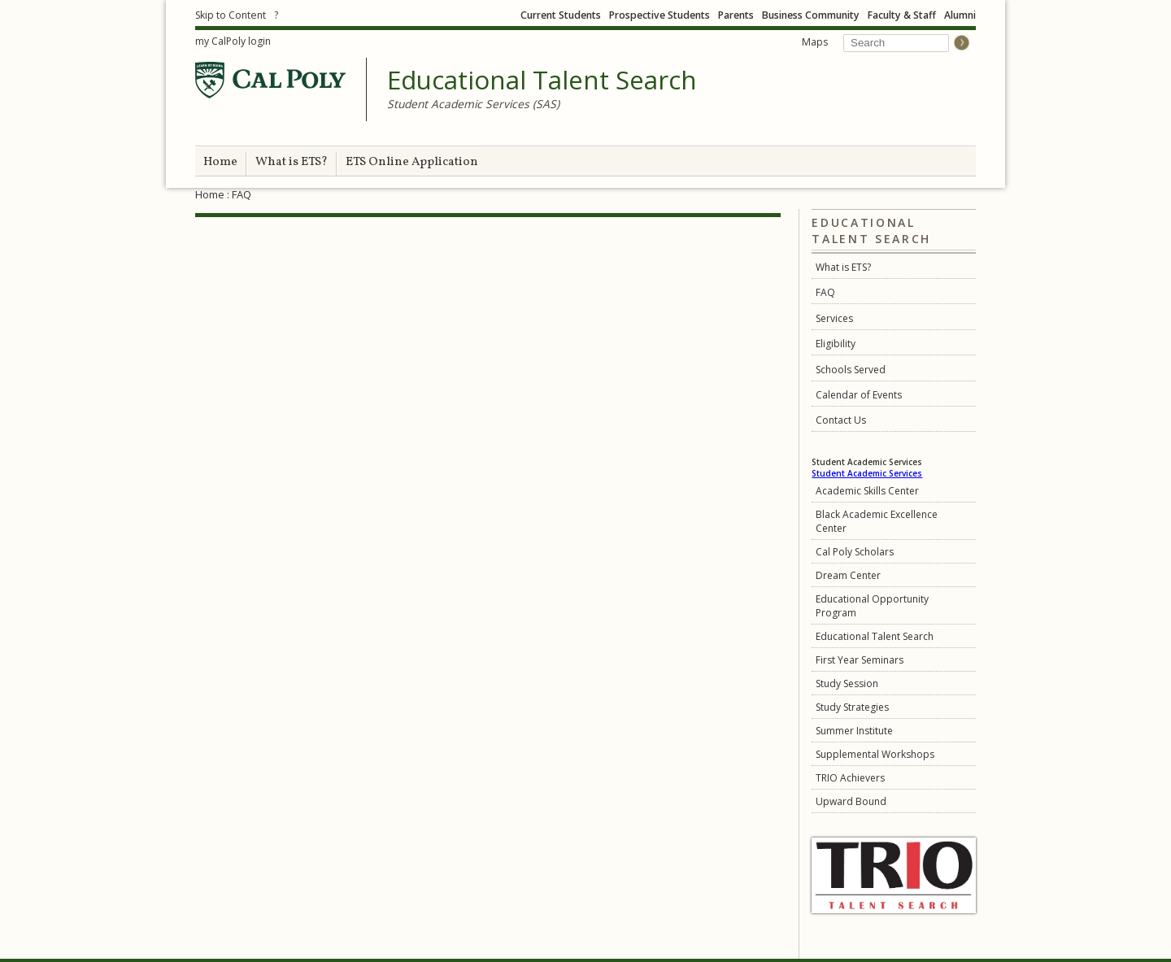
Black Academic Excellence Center (877, 521)
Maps (815, 42)
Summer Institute (854, 731)
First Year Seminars (859, 660)
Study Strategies (852, 707)
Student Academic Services (867, 473)
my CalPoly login (233, 41)
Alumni (960, 15)
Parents (736, 15)
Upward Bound (851, 801)
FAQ (825, 292)
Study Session (847, 683)
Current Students (560, 15)
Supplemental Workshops (875, 754)
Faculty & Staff (902, 15)
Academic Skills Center (867, 491)
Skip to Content (230, 15)
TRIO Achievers (850, 778)
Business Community (811, 15)
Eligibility (835, 343)
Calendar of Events (859, 395)
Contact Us (841, 420)
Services (834, 318)
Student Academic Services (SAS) (473, 103)
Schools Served (851, 370)
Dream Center (848, 575)
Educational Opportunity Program (872, 606)
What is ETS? (291, 162)
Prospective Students (659, 15)
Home (220, 162)
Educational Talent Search (542, 80)
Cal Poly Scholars (855, 552)
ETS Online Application (412, 162)
